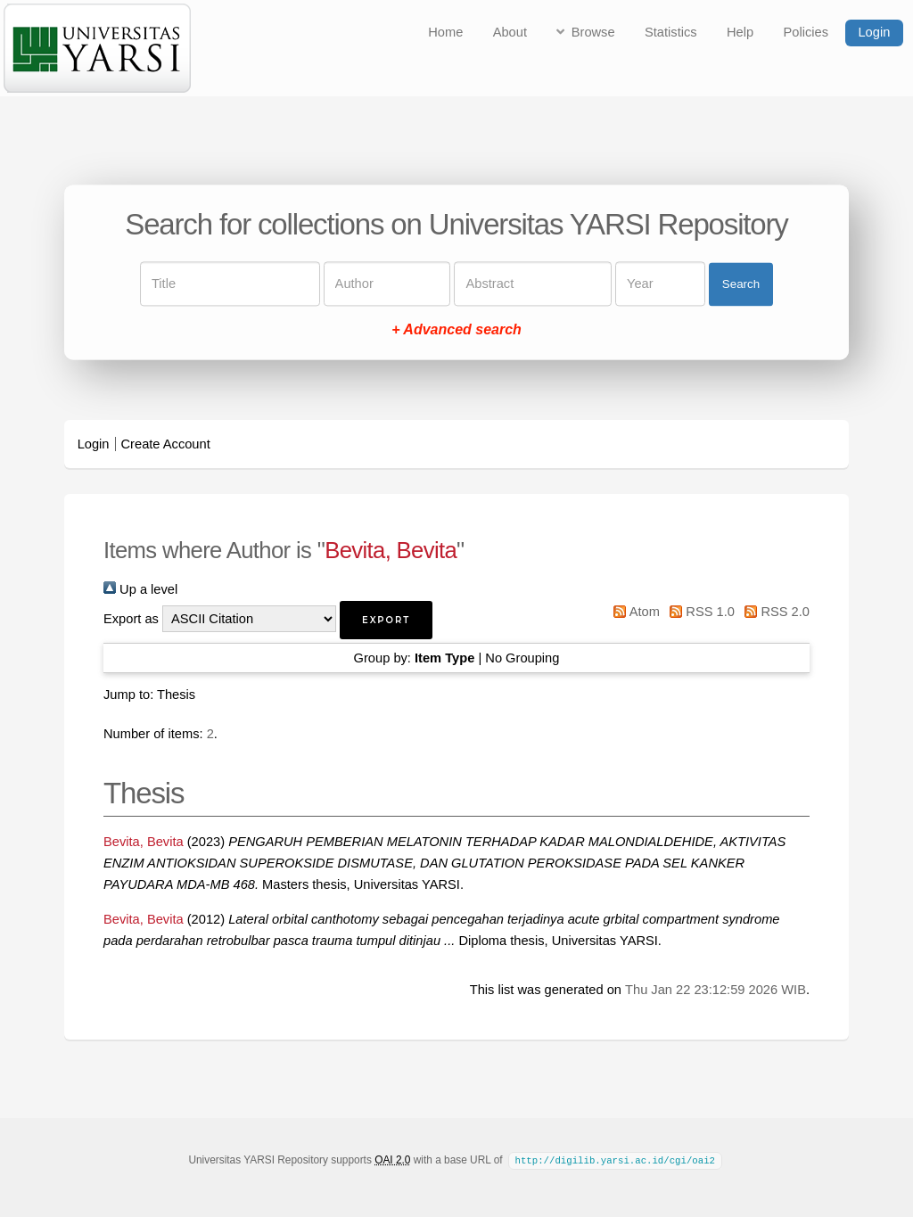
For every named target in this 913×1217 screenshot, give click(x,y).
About (510, 32)
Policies (806, 32)
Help (740, 32)
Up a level (140, 589)
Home (445, 32)
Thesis (176, 694)
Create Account (165, 444)
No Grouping (522, 658)
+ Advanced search (456, 330)
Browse (593, 32)
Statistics (671, 32)
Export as (131, 619)
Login (874, 32)
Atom (633, 611)
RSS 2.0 (774, 611)
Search (741, 284)
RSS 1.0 (699, 611)
